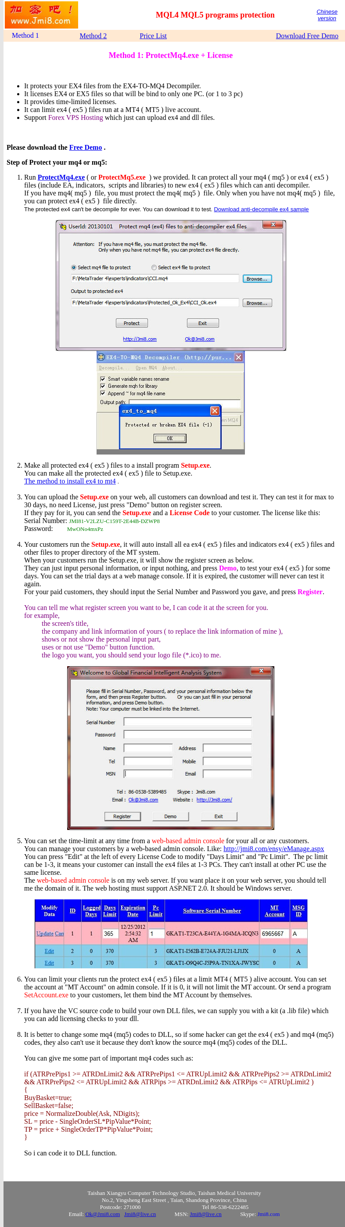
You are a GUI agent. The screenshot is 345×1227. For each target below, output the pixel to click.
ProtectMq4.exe (61, 177)
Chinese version (327, 15)
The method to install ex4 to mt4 (70, 481)
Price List (153, 36)
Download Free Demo (307, 36)
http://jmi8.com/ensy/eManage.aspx (273, 848)
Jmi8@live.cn (140, 1214)
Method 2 (93, 36)
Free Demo (85, 147)
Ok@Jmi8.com (102, 1214)
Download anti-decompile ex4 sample (261, 209)
